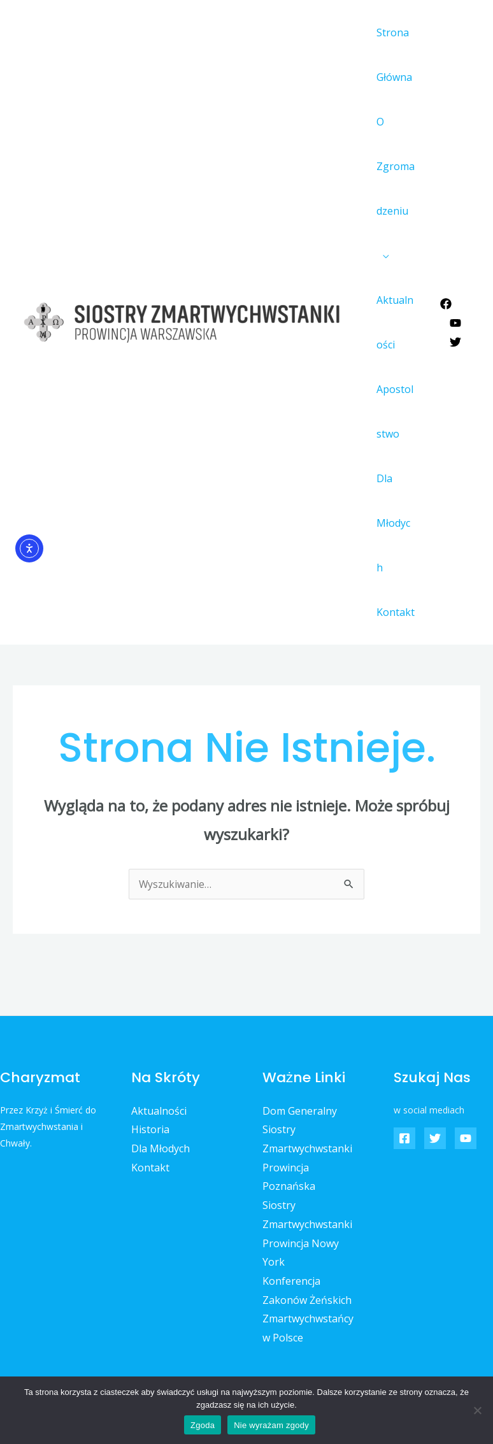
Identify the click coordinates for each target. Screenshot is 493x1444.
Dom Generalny (299, 1066)
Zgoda (202, 1425)
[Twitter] (455, 319)
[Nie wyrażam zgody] (477, 1410)
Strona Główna (392, 54)
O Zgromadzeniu (393, 166)
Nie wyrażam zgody (271, 1425)
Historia (150, 1085)
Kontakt (393, 568)
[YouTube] (455, 300)
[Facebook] (446, 281)
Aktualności (395, 322)
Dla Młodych (394, 500)
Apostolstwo (395, 411)
